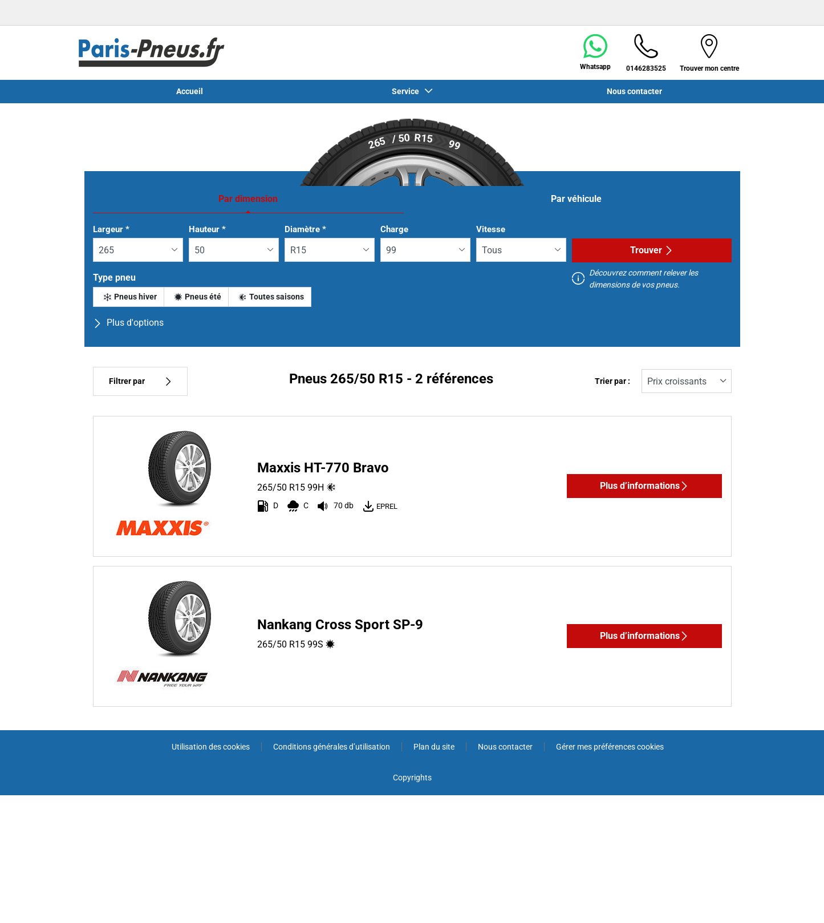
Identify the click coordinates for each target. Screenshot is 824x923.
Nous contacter (634, 91)
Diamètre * (305, 229)
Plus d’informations (644, 485)
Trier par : (612, 381)
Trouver (651, 250)
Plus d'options (128, 322)
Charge (394, 229)
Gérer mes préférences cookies (610, 746)
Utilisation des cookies (211, 746)
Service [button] (407, 91)
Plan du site (433, 746)
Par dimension (248, 198)
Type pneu (114, 277)
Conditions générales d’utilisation (331, 746)
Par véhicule (576, 198)
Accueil (189, 91)
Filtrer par (140, 381)
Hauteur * (207, 229)
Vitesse (490, 229)
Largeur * (111, 229)
